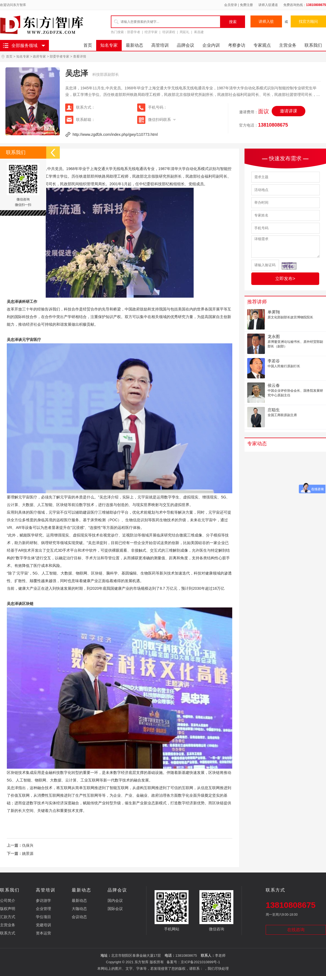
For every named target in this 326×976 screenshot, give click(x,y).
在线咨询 (296, 929)
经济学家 (151, 32)
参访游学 (43, 900)
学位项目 (43, 917)
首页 (87, 45)
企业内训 (211, 45)
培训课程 (168, 32)
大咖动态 (79, 908)
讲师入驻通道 (268, 5)
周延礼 (184, 32)
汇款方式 (7, 917)
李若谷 (274, 361)
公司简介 (7, 900)
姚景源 (27, 853)
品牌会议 (185, 45)
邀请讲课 (288, 111)
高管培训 (160, 45)
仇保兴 (27, 845)
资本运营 (43, 933)
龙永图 (274, 336)
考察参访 (236, 45)
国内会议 (115, 900)
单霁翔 (274, 312)
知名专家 (109, 45)
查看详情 (79, 56)
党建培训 (43, 925)
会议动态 (79, 917)
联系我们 (313, 45)
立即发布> (285, 278)
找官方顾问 (308, 21)
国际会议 (115, 908)
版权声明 (7, 908)
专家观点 (262, 45)
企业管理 (43, 908)
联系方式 (7, 933)
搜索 (233, 22)
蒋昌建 (199, 32)
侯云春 (274, 385)
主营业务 (287, 45)
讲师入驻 (266, 21)
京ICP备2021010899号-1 (200, 962)
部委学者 (133, 32)
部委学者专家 (59, 56)
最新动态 (134, 45)
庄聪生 (274, 409)
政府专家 (39, 56)
